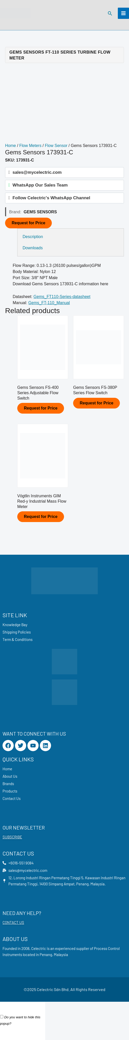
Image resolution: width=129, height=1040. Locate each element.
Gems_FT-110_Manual (49, 303)
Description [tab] (33, 236)
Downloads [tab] (33, 248)
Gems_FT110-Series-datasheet (62, 296)
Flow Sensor (56, 145)
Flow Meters (30, 145)
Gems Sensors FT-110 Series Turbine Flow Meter (59, 55)
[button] (110, 13)
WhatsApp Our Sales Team (40, 185)
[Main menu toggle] (123, 13)
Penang (46, 954)
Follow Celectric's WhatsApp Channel (51, 197)
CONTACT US (13, 922)
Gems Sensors (40, 211)
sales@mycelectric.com (36, 172)
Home (10, 145)
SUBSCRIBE (12, 837)
